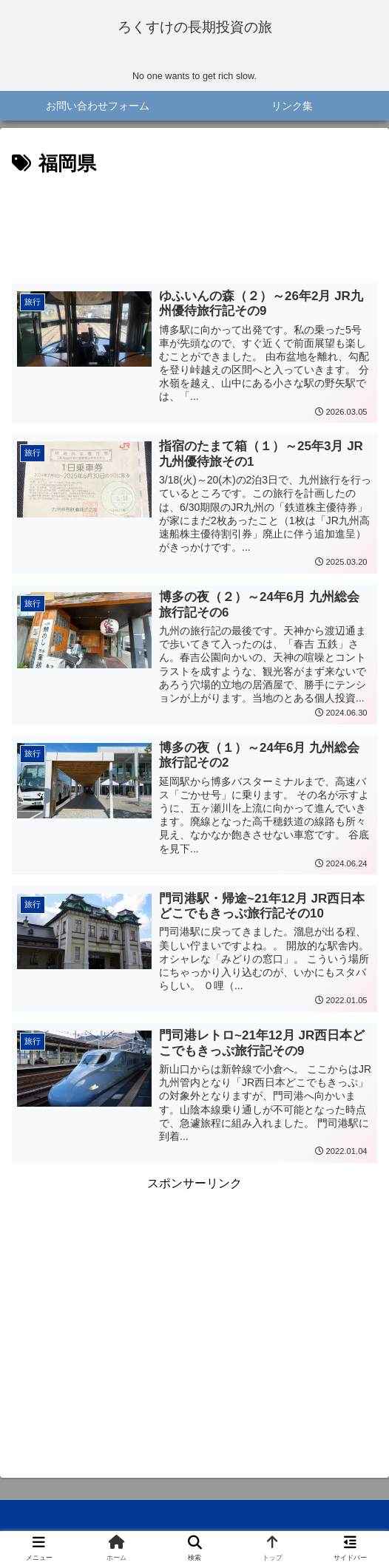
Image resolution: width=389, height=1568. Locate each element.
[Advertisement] (194, 231)
